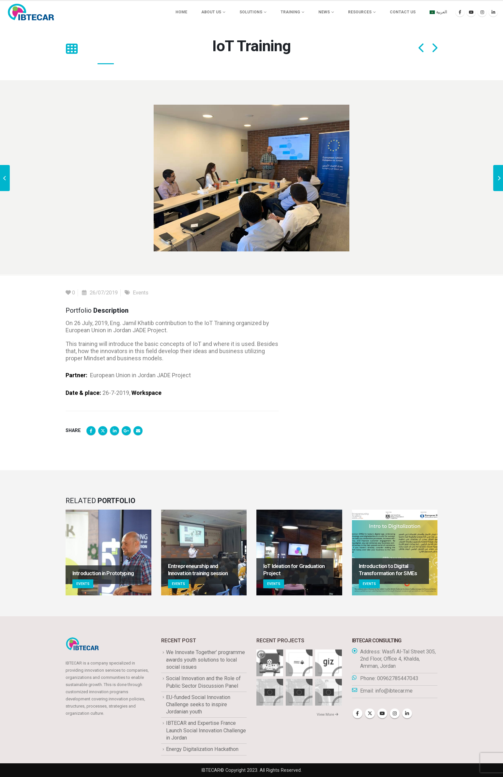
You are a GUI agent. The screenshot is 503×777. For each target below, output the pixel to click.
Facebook (91, 430)
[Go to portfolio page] (108, 552)
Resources (360, 12)
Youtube (382, 713)
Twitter (102, 430)
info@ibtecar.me (394, 691)
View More (327, 714)
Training (290, 12)
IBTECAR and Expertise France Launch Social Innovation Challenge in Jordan (206, 730)
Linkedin (407, 713)
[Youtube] (471, 12)
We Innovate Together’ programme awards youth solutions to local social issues (205, 659)
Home (181, 12)
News (324, 12)
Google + (126, 430)
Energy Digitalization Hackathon (202, 749)
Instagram (395, 713)
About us (211, 12)
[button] (72, 49)
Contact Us (403, 12)
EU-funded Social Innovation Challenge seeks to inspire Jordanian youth (198, 704)
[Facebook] (460, 12)
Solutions (250, 12)
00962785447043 (397, 678)
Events (140, 293)
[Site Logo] (31, 12)
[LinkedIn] (493, 12)
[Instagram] (482, 12)
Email (138, 430)
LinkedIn (114, 430)
